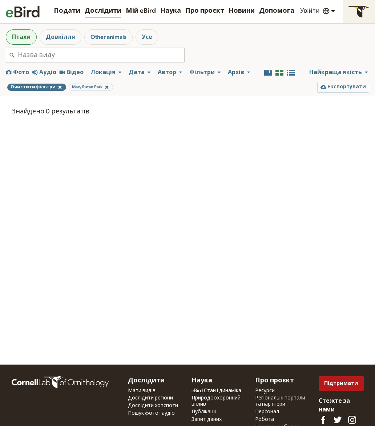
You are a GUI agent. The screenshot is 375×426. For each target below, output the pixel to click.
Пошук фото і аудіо (151, 413)
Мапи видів (142, 390)
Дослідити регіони (150, 398)
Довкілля (60, 37)
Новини (242, 11)
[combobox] (101, 55)
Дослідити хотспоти (153, 405)
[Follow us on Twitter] (337, 419)
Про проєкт (204, 11)
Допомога (276, 11)
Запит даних (206, 419)
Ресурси (265, 390)
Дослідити (103, 11)
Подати (67, 11)
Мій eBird (141, 11)
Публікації (203, 411)
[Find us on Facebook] (323, 419)
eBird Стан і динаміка (216, 390)
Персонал (267, 411)
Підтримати (341, 383)
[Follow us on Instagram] (352, 419)
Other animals (108, 37)
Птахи (21, 37)
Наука (170, 11)
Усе (147, 37)
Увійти (310, 11)
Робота (264, 419)
